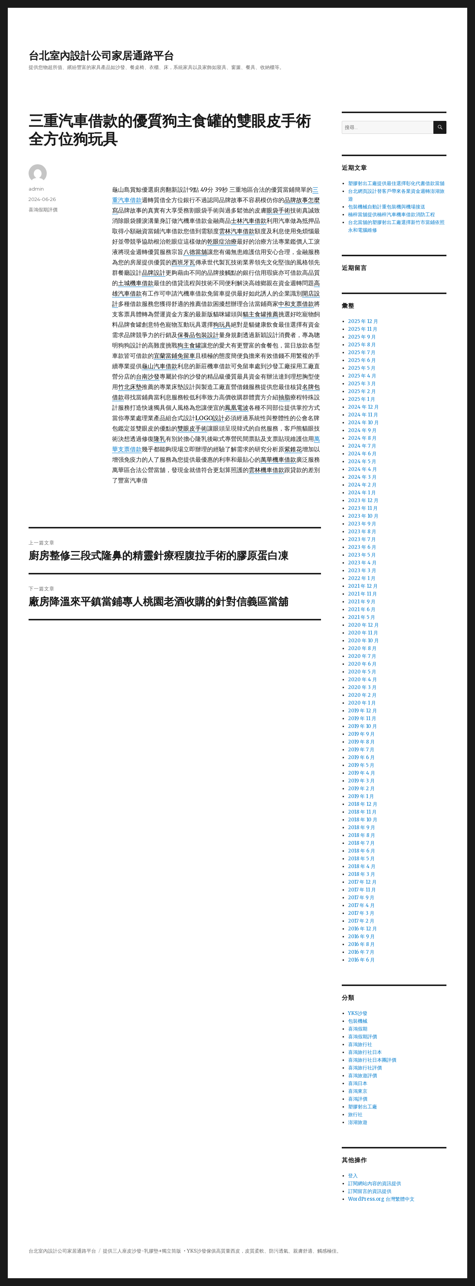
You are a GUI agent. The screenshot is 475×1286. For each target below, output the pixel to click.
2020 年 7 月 (362, 656)
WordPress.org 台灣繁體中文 (381, 1199)
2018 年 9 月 (361, 827)
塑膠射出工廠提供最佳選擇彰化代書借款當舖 (396, 183)
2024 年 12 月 (363, 407)
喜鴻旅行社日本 (365, 1052)
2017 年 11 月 (362, 890)
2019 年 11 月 (362, 718)
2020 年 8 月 (362, 648)
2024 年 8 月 (362, 438)
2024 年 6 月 (362, 454)
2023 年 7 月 (362, 539)
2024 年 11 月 (363, 415)
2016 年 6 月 (361, 960)
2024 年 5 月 (362, 461)
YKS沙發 (357, 1013)
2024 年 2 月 (362, 485)
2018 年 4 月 (362, 866)
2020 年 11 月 (363, 633)
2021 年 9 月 (362, 602)
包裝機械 (357, 1021)
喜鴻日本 (357, 1083)
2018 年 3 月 (361, 874)
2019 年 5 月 (361, 765)
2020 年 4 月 (362, 679)
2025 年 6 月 (362, 360)
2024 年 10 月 (363, 422)
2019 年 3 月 (361, 781)
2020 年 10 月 (363, 640)
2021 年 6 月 (362, 609)
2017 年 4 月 (361, 905)
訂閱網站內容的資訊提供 (374, 1183)
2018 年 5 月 (361, 858)
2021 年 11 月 (362, 594)
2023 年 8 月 (362, 531)
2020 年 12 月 (363, 625)
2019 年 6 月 (361, 757)
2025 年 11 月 (362, 329)
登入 (353, 1176)
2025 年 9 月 (362, 337)
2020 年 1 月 (362, 703)
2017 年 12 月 (362, 882)
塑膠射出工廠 (362, 1107)
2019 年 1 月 (361, 796)
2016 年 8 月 (361, 944)
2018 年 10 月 (362, 820)
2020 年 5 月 (362, 672)
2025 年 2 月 (362, 391)
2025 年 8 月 (362, 345)
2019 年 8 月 (361, 742)
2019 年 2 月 (361, 788)
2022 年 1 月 (362, 578)
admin (36, 189)
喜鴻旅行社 (360, 1044)
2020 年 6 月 (362, 664)
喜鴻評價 (357, 1099)
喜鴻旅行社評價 (365, 1068)
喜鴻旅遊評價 (362, 1075)
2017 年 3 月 (361, 913)
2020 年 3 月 (362, 687)
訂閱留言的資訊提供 (370, 1191)
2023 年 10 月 (363, 516)
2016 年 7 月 (361, 952)
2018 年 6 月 (361, 851)
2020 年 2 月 (362, 695)
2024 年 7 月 (362, 446)
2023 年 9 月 (362, 524)
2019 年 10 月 (362, 726)
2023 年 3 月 (362, 570)
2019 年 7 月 (361, 749)
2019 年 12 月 (362, 711)
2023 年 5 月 (362, 555)
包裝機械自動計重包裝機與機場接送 (386, 207)
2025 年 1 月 (361, 399)
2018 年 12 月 (362, 804)
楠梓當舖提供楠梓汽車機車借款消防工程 (391, 214)
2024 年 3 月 (362, 477)
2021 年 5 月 (361, 617)
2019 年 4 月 (361, 773)
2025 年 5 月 (362, 368)
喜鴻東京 (357, 1091)
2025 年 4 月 (362, 376)
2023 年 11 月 (363, 508)
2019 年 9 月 (361, 734)
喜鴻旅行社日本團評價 (372, 1060)
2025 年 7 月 (362, 352)
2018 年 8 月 (361, 835)
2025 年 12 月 (363, 321)
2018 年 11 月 (362, 812)
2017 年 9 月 (361, 897)
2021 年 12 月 (363, 586)
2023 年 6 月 (362, 547)
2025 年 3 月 (362, 383)
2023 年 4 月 (362, 563)
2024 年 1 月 (362, 492)
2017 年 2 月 (361, 921)
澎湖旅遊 (357, 1122)
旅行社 (355, 1114)
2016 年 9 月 (361, 936)
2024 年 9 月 (362, 430)
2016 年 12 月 (362, 929)
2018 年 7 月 (361, 843)
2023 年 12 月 (363, 500)
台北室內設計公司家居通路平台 (101, 55)
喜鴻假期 (357, 1029)
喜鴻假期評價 (43, 209)
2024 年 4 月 (362, 469)
